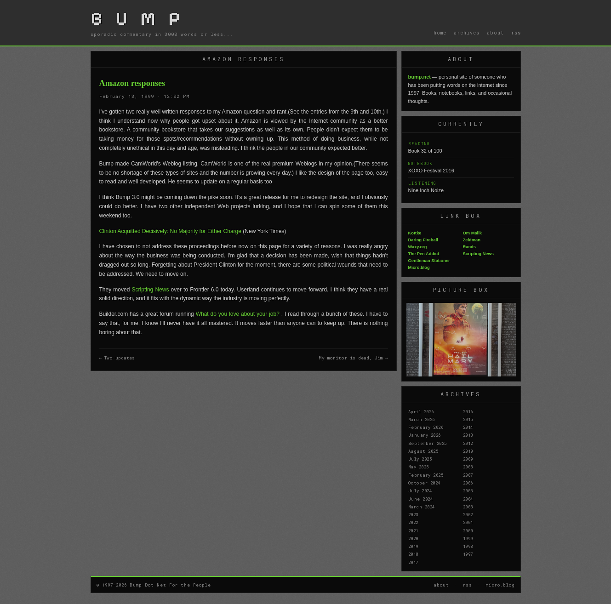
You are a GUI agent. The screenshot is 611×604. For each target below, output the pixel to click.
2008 (468, 466)
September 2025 (427, 443)
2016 (468, 411)
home (440, 32)
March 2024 (421, 506)
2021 (413, 530)
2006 (468, 482)
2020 (413, 538)
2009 (468, 459)
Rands (469, 247)
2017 (413, 562)
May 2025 (418, 466)
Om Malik (472, 233)
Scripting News (151, 289)
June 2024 (420, 498)
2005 (468, 490)
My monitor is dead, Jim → (353, 358)
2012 (468, 443)
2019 (413, 546)
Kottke (415, 233)
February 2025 (426, 475)
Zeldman (471, 240)
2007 (468, 475)
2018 (413, 554)
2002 (468, 514)
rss (516, 32)
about (495, 32)
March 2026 (421, 419)
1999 (468, 538)
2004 (468, 498)
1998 (468, 546)
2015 (468, 419)
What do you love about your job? (238, 314)
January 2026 (424, 435)
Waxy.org (417, 247)
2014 (468, 427)
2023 (413, 514)
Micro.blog (419, 267)
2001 (468, 522)
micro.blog (500, 584)
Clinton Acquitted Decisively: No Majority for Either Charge (171, 231)
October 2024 (424, 482)
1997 (468, 554)
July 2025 (420, 459)
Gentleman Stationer (429, 260)
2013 (468, 435)
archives (467, 32)
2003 (468, 506)
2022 (413, 522)
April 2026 (421, 411)
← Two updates (117, 358)
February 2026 (426, 427)
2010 (468, 451)
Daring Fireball (423, 240)
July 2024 (420, 490)
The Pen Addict (424, 253)
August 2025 (423, 451)
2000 (468, 530)
